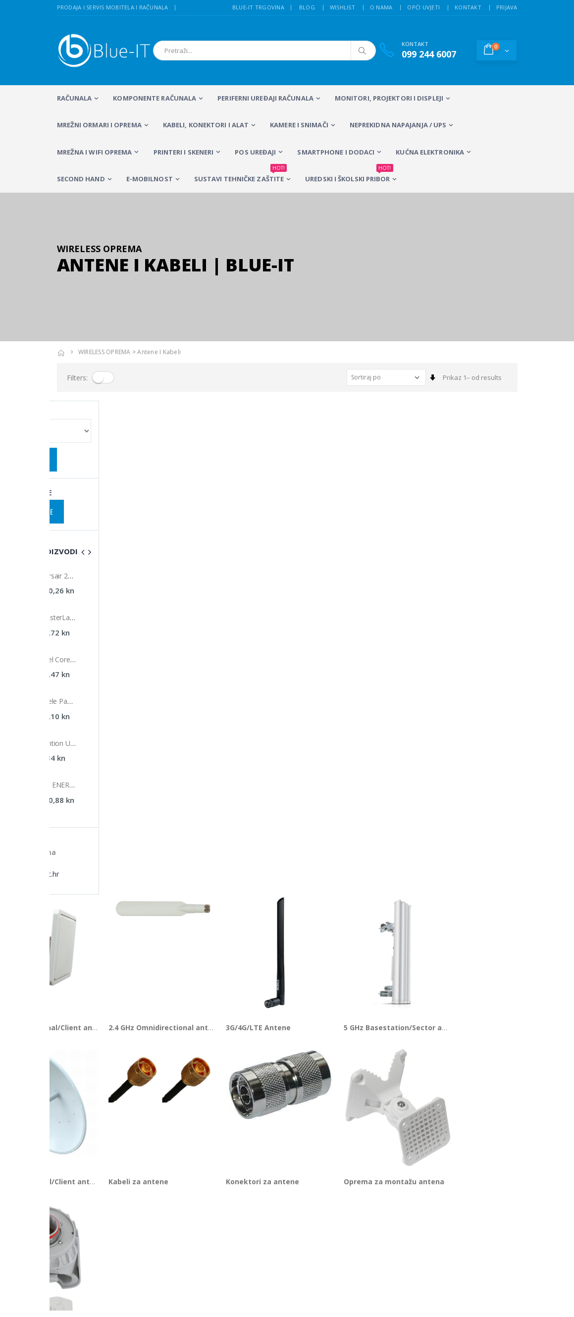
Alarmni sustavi (451, 1094)
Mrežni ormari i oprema (99, 124)
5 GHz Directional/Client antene (113, 687)
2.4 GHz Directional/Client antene (116, 533)
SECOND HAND (81, 178)
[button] (496, 50)
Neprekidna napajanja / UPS (398, 124)
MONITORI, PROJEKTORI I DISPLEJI (389, 98)
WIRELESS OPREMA (104, 352)
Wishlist (342, 7)
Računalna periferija (254, 1143)
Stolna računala (189, 1121)
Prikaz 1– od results (472, 377)
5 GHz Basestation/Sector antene (469, 533)
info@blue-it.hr (79, 1045)
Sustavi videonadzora (357, 1107)
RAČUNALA (74, 98)
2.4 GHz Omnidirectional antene (230, 533)
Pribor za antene (86, 842)
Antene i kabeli (159, 352)
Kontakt (468, 7)
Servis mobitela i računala (363, 1094)
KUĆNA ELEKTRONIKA (430, 152)
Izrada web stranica (458, 1107)
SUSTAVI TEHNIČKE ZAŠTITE (240, 175)
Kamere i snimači (299, 124)
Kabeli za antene (204, 687)
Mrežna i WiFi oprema (94, 152)
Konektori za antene (328, 687)
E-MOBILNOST (149, 178)
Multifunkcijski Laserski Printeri (259, 1116)
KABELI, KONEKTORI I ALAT (206, 124)
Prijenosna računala (192, 1099)
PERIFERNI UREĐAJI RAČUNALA (265, 98)
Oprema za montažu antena (460, 687)
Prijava (507, 7)
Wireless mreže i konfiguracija (349, 1125)
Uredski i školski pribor (349, 175)
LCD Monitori (256, 1094)
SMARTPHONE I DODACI (335, 152)
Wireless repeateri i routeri (191, 1147)
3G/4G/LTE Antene (324, 533)
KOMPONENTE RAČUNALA (154, 98)
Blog (307, 7)
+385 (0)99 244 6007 (101, 1020)
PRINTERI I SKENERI (184, 152)
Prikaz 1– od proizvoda (91, 878)
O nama (381, 7)
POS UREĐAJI (255, 152)
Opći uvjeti (423, 7)
